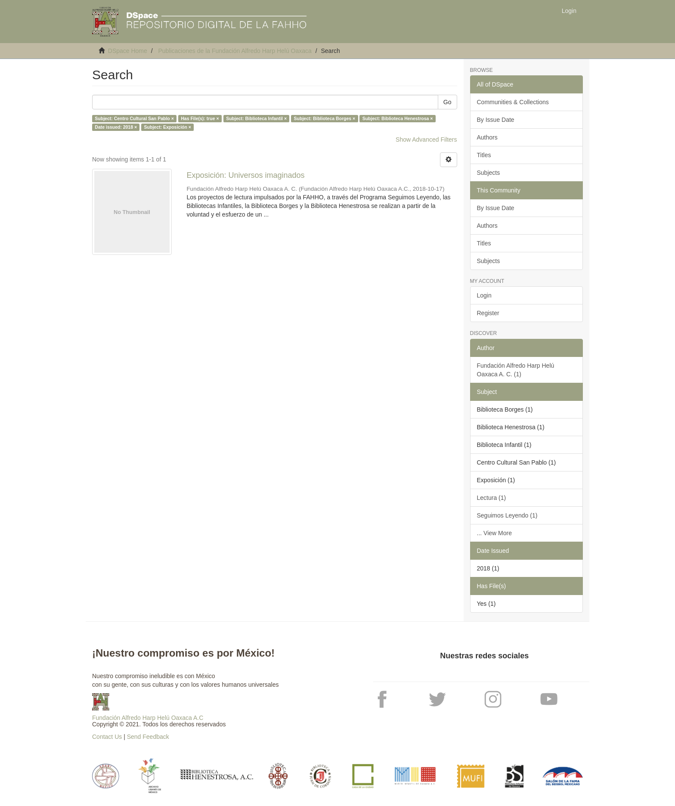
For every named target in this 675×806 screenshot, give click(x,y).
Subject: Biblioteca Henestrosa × (397, 118)
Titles (484, 155)
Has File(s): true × (200, 118)
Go (447, 102)
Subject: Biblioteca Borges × (325, 118)
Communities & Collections (513, 102)
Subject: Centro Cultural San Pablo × (134, 118)
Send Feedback (148, 736)
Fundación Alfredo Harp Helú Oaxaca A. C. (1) (515, 370)
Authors (487, 137)
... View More (494, 533)
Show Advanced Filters (426, 139)
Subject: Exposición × (167, 127)
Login (484, 295)
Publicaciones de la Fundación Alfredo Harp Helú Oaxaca (234, 50)
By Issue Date (495, 119)
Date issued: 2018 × (116, 127)
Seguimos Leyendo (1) (507, 515)
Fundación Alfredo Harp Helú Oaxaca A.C (147, 717)
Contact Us (107, 736)
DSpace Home (127, 50)
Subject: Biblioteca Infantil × (256, 118)
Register (488, 313)
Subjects (488, 172)
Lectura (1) (491, 497)
